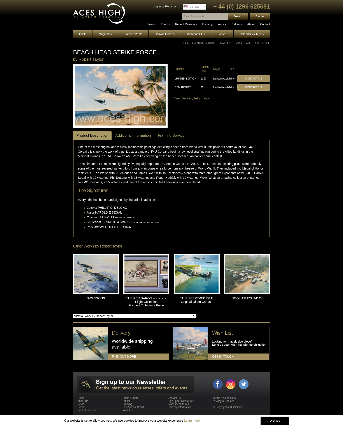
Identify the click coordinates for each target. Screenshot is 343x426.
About (251, 24)
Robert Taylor (219, 43)
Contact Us (253, 78)
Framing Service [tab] (171, 135)
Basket (260, 16)
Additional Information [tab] (133, 135)
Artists (222, 24)
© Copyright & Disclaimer (227, 407)
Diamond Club (196, 34)
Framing (207, 24)
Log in (157, 6)
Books (222, 34)
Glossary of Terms (178, 404)
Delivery (236, 24)
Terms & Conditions (224, 397)
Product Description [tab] (92, 135)
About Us (82, 401)
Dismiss (275, 420)
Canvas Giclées (165, 34)
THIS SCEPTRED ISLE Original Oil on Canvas (196, 300)
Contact (265, 24)
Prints (82, 34)
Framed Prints (133, 34)
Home (187, 43)
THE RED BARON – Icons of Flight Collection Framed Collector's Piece (146, 302)
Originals (105, 34)
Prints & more (130, 397)
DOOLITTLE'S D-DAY (247, 298)
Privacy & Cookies (223, 401)
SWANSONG (96, 298)
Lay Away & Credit (133, 407)
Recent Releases (186, 24)
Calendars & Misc (252, 34)
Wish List (127, 410)
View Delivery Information (192, 98)
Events (165, 24)
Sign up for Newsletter (181, 401)
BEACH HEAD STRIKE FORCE (251, 43)
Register (170, 6)
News (152, 24)
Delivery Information (179, 407)
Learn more (192, 420)
